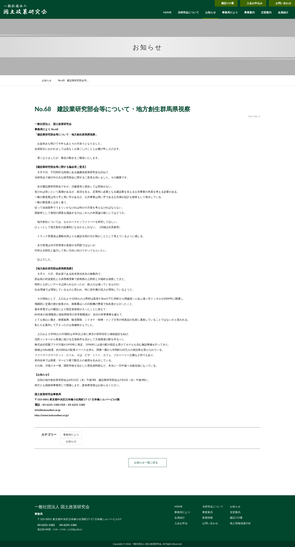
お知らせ (210, 12)
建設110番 (222, 3)
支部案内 (266, 12)
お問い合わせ (281, 3)
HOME (167, 12)
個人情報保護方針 (240, 523)
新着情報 (207, 517)
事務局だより (230, 12)
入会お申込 (181, 523)
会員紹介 (283, 12)
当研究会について (188, 12)
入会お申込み (251, 3)
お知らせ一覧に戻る (147, 462)
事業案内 (249, 12)
